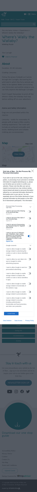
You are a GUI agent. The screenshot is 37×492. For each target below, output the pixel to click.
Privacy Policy (29, 320)
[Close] (33, 171)
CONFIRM (11, 313)
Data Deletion (7, 320)
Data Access (18, 320)
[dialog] (18, 246)
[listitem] (18, 206)
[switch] (29, 212)
